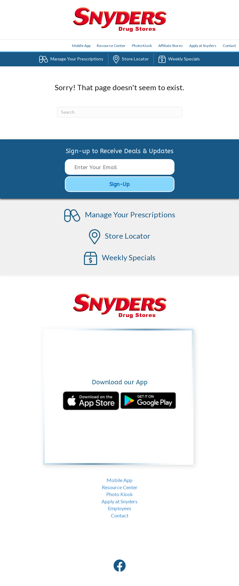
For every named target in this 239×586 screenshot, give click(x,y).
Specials (179, 59)
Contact (229, 45)
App (81, 45)
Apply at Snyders (202, 45)
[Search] (119, 112)
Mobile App (119, 480)
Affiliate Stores (170, 45)
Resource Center (111, 45)
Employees (119, 508)
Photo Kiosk (142, 45)
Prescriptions (71, 59)
